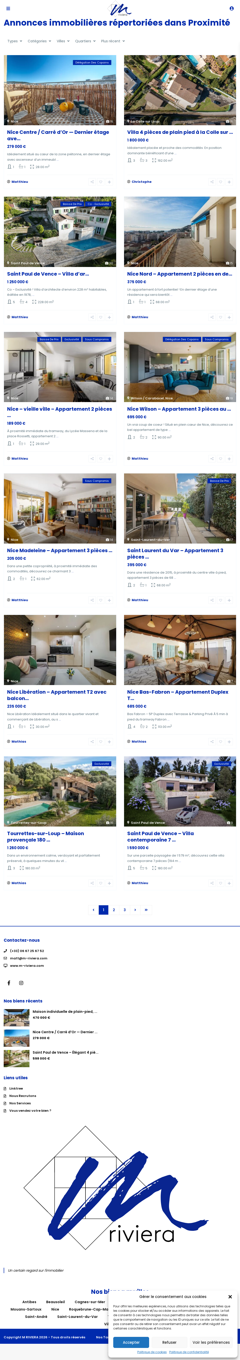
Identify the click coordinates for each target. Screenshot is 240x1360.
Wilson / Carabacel (147, 400)
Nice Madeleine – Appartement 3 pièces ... (59, 553)
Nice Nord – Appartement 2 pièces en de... (179, 274)
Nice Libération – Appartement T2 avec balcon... (57, 699)
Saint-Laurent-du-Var (150, 542)
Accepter (131, 1342)
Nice (14, 121)
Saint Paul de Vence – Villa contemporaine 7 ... (160, 841)
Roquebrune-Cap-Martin (92, 1315)
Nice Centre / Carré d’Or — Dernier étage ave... (58, 135)
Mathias (19, 746)
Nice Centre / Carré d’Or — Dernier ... (65, 1037)
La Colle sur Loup (145, 121)
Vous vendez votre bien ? (30, 1116)
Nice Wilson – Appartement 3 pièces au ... (179, 410)
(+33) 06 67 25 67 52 (27, 956)
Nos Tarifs (104, 1343)
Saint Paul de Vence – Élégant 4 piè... (66, 1058)
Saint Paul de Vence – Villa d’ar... (48, 274)
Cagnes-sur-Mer (90, 1307)
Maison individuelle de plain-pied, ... (65, 1017)
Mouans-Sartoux (26, 1315)
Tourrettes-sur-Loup (28, 827)
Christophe (142, 182)
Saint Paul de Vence (28, 264)
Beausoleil (55, 1307)
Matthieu (20, 182)
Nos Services (20, 1109)
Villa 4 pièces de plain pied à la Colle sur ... (180, 132)
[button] (230, 1296)
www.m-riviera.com (27, 971)
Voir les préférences (211, 1342)
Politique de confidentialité (189, 1352)
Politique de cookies (152, 1352)
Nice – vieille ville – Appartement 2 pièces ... (59, 414)
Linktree (16, 1094)
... (57, 159)
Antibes (29, 1307)
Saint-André (36, 1322)
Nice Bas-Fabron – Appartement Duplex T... (177, 699)
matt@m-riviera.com (28, 964)
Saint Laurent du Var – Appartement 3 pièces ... (175, 556)
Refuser (169, 1342)
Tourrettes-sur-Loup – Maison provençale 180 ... (45, 841)
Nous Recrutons (22, 1101)
